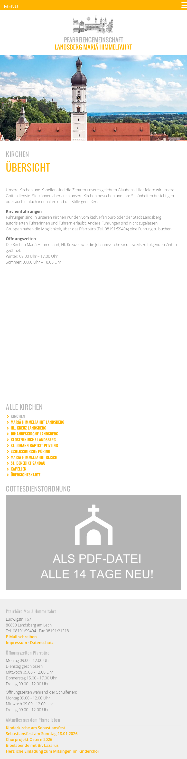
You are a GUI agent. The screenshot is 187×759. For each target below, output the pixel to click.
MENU (11, 6)
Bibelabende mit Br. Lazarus (32, 745)
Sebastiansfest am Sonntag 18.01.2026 (42, 733)
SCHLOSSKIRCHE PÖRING (30, 451)
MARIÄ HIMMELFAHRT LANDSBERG (37, 422)
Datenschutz (42, 642)
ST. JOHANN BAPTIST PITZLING (34, 445)
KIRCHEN (18, 416)
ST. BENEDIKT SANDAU (28, 463)
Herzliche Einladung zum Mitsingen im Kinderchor (52, 751)
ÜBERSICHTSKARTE (25, 475)
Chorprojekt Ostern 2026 (29, 739)
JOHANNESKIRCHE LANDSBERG (34, 434)
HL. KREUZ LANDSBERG (28, 428)
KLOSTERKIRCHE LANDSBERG (33, 439)
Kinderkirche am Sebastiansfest (35, 727)
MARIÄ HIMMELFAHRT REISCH (34, 457)
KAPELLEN (18, 469)
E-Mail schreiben (21, 636)
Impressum (16, 642)
